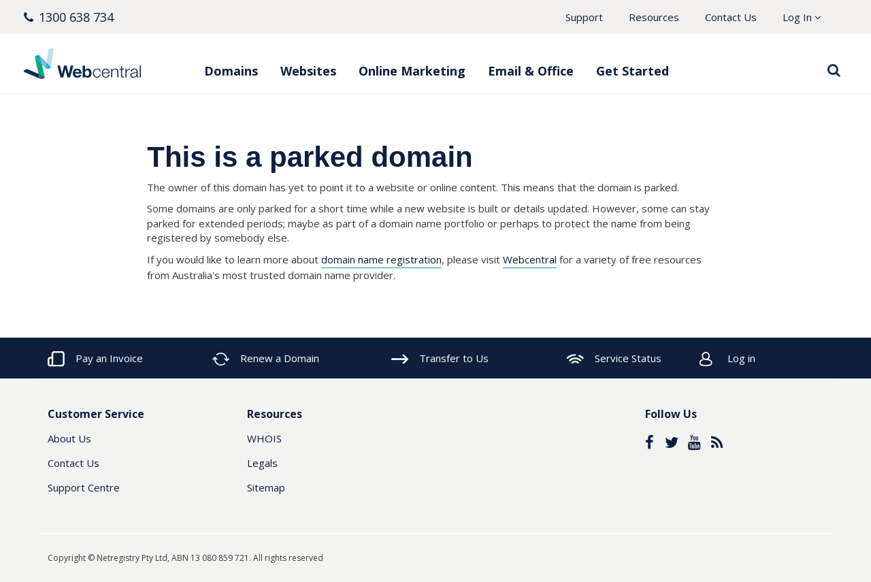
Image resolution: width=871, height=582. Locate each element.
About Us (69, 438)
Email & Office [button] (531, 71)
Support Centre (84, 487)
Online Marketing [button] (412, 71)
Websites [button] (308, 71)
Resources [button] (654, 17)
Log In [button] (802, 17)
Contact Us (731, 17)
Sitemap (266, 487)
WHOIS (264, 438)
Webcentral (530, 259)
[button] (69, 17)
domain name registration (381, 259)
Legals (262, 463)
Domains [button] (231, 71)
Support (584, 17)
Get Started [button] (632, 71)
